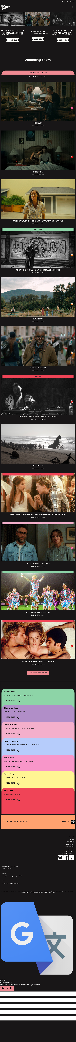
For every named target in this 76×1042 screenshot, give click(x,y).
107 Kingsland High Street (10, 866)
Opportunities (69, 846)
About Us (71, 837)
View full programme (38, 673)
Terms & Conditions (68, 854)
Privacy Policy (70, 849)
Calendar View (38, 76)
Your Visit (71, 839)
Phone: (4, 873)
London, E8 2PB (7, 869)
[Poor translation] (10, 988)
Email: (3, 881)
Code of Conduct (69, 851)
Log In (72, 2)
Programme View (38, 72)
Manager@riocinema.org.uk (10, 883)
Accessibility (70, 841)
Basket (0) (65, 2)
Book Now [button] (12, 40)
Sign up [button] (65, 821)
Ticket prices (70, 844)
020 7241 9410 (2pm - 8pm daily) (12, 876)
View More (10, 701)
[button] (72, 7)
